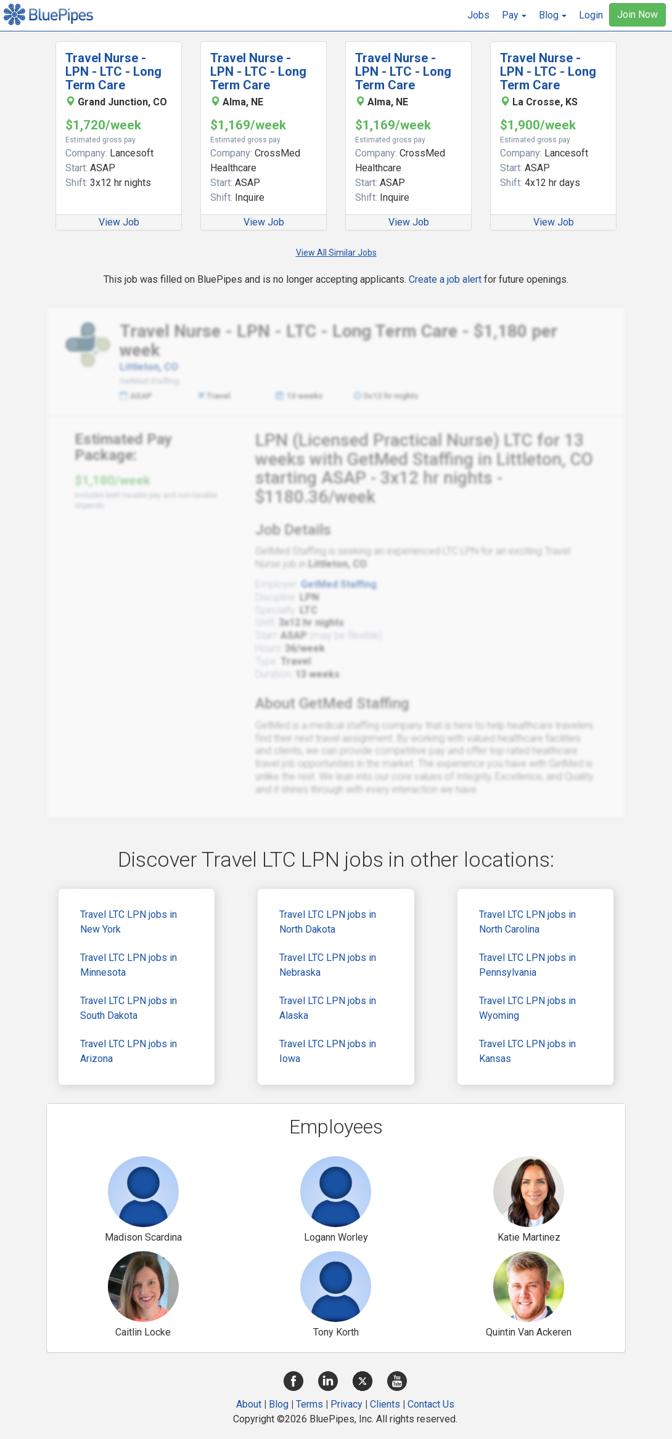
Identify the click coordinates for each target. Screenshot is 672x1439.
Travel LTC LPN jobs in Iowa (327, 1051)
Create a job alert (445, 279)
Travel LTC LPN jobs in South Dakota (128, 1008)
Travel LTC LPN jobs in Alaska (327, 1008)
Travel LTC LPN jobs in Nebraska (327, 965)
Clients (385, 1404)
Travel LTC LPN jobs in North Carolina (527, 922)
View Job (119, 222)
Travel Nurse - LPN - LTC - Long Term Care (113, 71)
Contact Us (431, 1404)
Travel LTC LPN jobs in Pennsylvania (527, 965)
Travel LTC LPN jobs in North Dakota (327, 922)
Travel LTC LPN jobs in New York (128, 922)
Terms (309, 1404)
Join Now (637, 14)
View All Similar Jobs (336, 252)
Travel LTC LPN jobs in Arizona (128, 1051)
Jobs (478, 15)
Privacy (346, 1404)
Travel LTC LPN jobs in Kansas (527, 1051)
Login (591, 15)
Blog (279, 1404)
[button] (514, 15)
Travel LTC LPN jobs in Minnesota (128, 965)
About (248, 1404)
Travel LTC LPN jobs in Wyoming (527, 1008)
